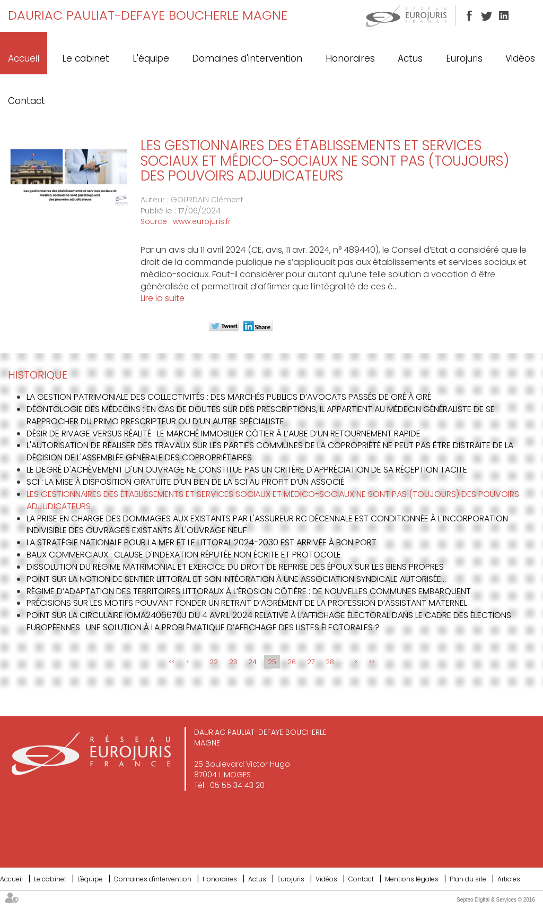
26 (291, 661)
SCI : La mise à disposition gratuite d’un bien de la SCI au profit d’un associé (185, 482)
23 (233, 661)
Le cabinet (85, 58)
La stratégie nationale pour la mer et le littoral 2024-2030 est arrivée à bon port (201, 542)
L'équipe (151, 58)
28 (330, 661)
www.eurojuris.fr (202, 221)
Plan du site (468, 879)
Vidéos (520, 58)
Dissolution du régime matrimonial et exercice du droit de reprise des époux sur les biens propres (235, 567)
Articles (508, 879)
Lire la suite (163, 298)
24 (252, 661)
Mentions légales (412, 879)
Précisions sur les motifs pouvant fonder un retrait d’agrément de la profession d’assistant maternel (247, 603)
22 (213, 661)
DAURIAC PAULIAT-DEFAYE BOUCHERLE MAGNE (147, 15)
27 (310, 661)
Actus (410, 58)
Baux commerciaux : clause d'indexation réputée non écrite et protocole (184, 554)
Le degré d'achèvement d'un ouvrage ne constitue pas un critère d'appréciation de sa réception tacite (247, 470)
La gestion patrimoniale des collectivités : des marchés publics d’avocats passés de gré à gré (229, 397)
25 (272, 661)
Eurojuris (464, 58)
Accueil (23, 58)
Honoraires (350, 58)
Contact (26, 101)
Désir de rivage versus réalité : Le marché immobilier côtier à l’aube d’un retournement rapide (224, 433)
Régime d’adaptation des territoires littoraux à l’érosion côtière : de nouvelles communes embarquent (249, 591)
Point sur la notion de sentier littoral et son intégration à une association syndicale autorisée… (236, 579)
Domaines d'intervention (247, 58)
